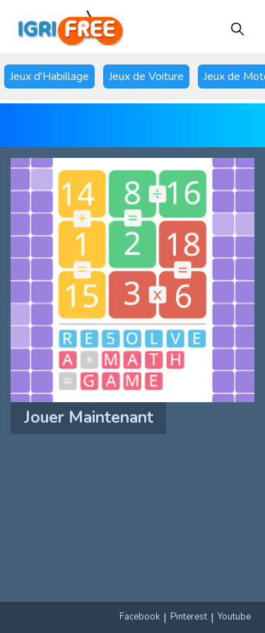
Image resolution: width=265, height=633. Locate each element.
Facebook (139, 616)
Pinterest (188, 616)
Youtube (234, 616)
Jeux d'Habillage (49, 76)
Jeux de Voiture (146, 76)
